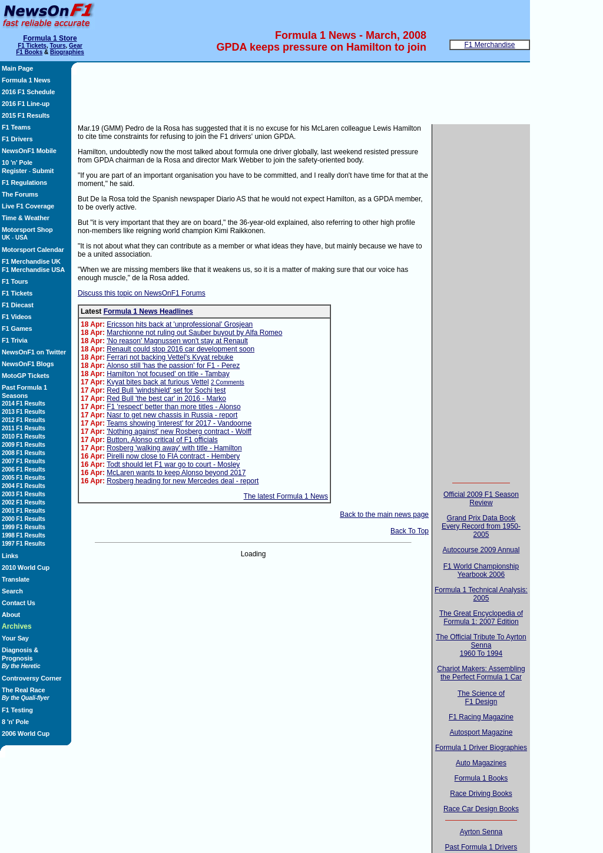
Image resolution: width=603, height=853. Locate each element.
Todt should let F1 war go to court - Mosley (173, 464)
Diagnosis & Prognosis (21, 657)
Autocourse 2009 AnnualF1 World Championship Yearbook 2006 (481, 562)
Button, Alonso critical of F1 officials (162, 440)
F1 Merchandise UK (31, 261)
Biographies (67, 52)
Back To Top (409, 531)
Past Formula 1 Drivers (481, 847)
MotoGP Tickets (25, 375)
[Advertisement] (39, 791)
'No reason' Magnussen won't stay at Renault (177, 341)
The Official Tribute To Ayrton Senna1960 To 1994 (481, 645)
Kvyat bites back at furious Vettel (157, 382)
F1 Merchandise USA (33, 269)
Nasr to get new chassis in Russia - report (172, 415)
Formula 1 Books (481, 778)
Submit (43, 170)
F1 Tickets (32, 45)
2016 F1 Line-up (25, 103)
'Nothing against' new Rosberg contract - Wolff (179, 431)
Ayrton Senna (481, 832)
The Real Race (25, 693)
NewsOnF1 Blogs (28, 363)
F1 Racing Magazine (481, 717)
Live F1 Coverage (28, 206)
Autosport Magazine (481, 732)
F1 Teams (16, 127)
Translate (15, 579)
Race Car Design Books (481, 809)
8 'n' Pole (15, 721)
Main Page (17, 68)
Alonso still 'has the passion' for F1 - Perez (173, 365)
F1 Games (17, 328)
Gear (75, 45)
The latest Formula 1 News (286, 496)
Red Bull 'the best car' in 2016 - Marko (166, 398)
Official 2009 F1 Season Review (481, 498)
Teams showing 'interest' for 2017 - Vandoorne (179, 423)
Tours (57, 45)
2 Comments (227, 382)
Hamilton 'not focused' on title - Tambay (168, 374)
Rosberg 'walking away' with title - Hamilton (174, 448)
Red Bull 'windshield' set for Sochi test (166, 390)
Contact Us (18, 602)
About (11, 614)
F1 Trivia (14, 340)
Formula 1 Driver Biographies (481, 748)
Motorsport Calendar (33, 249)
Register (14, 170)
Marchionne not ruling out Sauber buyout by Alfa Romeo (194, 332)
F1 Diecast (18, 304)
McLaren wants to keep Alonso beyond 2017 (176, 473)
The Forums (20, 194)
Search (12, 591)
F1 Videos (17, 316)
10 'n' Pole (17, 162)
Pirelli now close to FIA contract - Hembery (173, 456)
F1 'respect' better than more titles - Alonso (173, 407)
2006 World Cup (25, 733)
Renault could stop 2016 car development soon (180, 349)
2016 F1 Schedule (28, 91)
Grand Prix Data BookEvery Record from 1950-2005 (481, 526)
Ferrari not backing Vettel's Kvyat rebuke (170, 357)
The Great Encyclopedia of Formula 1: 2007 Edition (481, 617)
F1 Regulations (24, 182)
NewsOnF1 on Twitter (34, 352)
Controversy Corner (32, 678)
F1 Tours (15, 281)
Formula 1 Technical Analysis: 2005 (481, 594)
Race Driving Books (481, 793)
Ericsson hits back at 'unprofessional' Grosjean (180, 324)
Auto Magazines (481, 763)
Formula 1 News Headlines (148, 311)
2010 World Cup (25, 567)
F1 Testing (17, 709)
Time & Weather (25, 217)
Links (10, 555)
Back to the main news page (384, 514)
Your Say (15, 638)
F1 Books (29, 52)
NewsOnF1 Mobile (29, 150)
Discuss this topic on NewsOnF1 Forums (142, 293)
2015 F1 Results (25, 115)
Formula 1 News (26, 80)
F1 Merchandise (489, 45)
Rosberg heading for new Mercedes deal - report (183, 481)
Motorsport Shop (27, 229)
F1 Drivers (17, 138)
